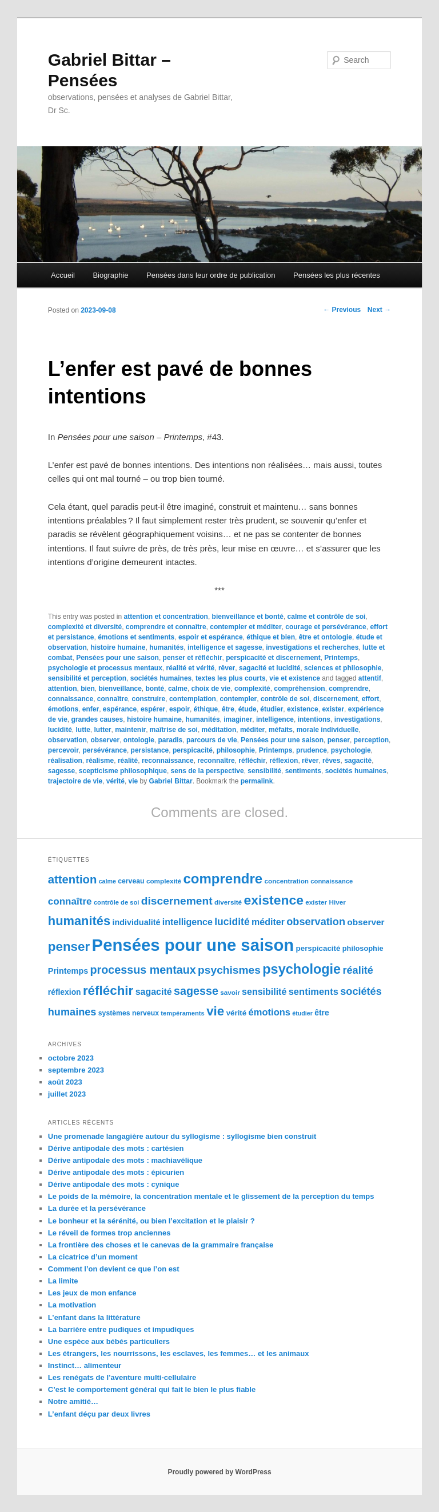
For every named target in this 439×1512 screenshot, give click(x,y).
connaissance (70, 699)
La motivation (72, 1305)
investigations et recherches (312, 647)
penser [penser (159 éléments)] (69, 946)
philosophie (236, 750)
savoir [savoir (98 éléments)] (230, 992)
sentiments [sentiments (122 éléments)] (313, 991)
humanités (166, 647)
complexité (252, 689)
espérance (120, 709)
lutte (82, 730)
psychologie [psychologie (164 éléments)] (301, 969)
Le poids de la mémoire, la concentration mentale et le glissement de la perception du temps (211, 1196)
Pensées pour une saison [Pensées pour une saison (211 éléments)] (193, 944)
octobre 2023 (71, 1058)
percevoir (63, 750)
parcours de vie (211, 740)
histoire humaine (117, 647)
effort (371, 699)
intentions (314, 719)
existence (302, 709)
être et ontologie (325, 637)
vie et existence (294, 678)
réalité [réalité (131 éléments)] (357, 970)
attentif (369, 678)
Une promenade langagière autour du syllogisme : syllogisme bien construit (182, 1136)
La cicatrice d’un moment (93, 1257)
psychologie (351, 750)
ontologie (138, 740)
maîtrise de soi (174, 730)
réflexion (283, 761)
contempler (238, 699)
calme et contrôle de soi (327, 617)
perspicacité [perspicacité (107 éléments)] (318, 948)
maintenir (130, 730)
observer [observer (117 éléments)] (365, 922)
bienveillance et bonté (248, 617)
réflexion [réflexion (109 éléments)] (64, 992)
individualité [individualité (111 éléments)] (136, 922)
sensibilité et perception (87, 678)
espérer (153, 709)
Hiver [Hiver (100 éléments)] (337, 902)
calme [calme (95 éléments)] (107, 881)
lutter (102, 730)
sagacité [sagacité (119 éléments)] (153, 992)
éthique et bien (270, 637)
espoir (179, 709)
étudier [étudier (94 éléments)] (302, 1013)
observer (104, 740)
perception (371, 740)
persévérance (105, 750)
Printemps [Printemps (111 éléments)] (68, 970)
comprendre (348, 689)
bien (88, 689)
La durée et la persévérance (97, 1208)
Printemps (341, 658)
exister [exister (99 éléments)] (316, 902)
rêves (331, 761)
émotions (63, 709)
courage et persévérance (325, 627)
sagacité (358, 761)
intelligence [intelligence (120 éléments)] (187, 922)
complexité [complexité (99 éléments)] (163, 881)
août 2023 (65, 1082)
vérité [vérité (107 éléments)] (236, 1013)
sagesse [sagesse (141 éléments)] (196, 991)
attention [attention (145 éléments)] (72, 879)
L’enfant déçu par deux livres (99, 1414)
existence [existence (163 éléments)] (274, 900)
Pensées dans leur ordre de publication (210, 275)
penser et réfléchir (192, 658)
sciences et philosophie (342, 668)
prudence (311, 750)
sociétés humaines (160, 678)
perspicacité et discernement (273, 658)
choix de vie (211, 689)
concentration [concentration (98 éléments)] (287, 881)
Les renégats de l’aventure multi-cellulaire (122, 1377)
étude (247, 709)
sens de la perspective (207, 771)
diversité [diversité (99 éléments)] (228, 902)
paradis (170, 740)
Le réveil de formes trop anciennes (109, 1233)
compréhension (299, 689)
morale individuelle (328, 730)
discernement (335, 699)
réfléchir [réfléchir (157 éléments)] (108, 990)
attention (62, 689)
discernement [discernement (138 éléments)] (177, 901)
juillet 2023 (67, 1094)
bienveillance (119, 689)
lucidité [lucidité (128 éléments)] (232, 921)
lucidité (60, 730)
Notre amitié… (73, 1401)
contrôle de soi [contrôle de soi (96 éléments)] (116, 902)
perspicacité (193, 750)
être (228, 709)
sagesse (61, 771)
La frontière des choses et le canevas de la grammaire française (161, 1245)
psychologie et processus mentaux (105, 668)
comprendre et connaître (166, 627)
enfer (90, 709)
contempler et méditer (245, 627)
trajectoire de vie (75, 781)
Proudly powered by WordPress (219, 1472)
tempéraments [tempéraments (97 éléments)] (182, 1013)
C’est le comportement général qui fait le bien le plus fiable (152, 1389)
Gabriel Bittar (171, 781)
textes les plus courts (230, 678)
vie (133, 781)
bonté (155, 689)
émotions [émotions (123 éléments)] (269, 1012)
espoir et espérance (210, 637)
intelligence (275, 719)
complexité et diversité (85, 627)
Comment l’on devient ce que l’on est (113, 1269)
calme (177, 689)
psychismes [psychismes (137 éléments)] (229, 970)
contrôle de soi (285, 699)
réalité (128, 761)
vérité (115, 781)
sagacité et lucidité (269, 668)
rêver (226, 668)
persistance (150, 750)
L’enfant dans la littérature (94, 1317)
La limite (63, 1281)
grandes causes (97, 719)
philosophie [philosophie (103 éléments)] (363, 948)
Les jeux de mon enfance (92, 1293)
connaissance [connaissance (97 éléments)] (331, 881)
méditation (219, 730)
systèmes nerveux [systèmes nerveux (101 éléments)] (128, 1013)
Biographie (110, 275)
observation (67, 740)
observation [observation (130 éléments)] (315, 921)
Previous (342, 310)
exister (333, 709)
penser (339, 740)
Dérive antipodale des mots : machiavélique (125, 1160)
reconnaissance (168, 761)
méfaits (281, 730)
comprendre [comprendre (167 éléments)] (222, 878)
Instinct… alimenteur (85, 1365)
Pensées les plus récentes (336, 275)
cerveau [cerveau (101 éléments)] (131, 881)
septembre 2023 (76, 1070)
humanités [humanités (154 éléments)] (79, 921)
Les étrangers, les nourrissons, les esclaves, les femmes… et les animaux (178, 1353)
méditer (252, 730)
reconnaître (215, 761)
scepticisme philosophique (123, 771)
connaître (112, 699)
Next (379, 310)
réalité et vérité (190, 668)
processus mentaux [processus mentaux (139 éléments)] (143, 969)
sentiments (303, 771)
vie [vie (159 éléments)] (215, 1011)
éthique (206, 709)
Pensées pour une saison (117, 658)
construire (149, 699)
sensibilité (264, 771)
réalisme (100, 761)
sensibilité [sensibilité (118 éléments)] (264, 992)
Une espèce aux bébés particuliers (109, 1341)
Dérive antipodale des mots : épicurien (116, 1172)
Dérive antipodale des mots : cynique (113, 1184)
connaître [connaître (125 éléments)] (70, 901)
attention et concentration (166, 617)
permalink (257, 781)
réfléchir (251, 761)
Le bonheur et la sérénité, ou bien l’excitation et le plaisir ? (151, 1221)
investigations (357, 719)
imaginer (238, 719)
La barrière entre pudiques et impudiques (121, 1329)
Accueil (63, 275)
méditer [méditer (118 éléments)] (268, 922)
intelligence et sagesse (224, 647)
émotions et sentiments (136, 637)
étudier (271, 709)
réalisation (65, 761)
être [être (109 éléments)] (321, 1012)
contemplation (192, 699)
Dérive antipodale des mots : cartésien (116, 1148)
